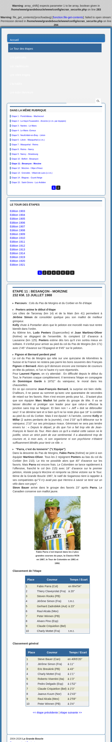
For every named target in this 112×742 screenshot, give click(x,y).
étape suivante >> (71, 712)
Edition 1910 (17, 237)
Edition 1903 (17, 211)
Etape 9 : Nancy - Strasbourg (25, 154)
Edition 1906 (17, 222)
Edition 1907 (17, 226)
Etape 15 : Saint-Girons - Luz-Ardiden (29, 182)
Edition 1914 (17, 253)
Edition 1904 (17, 214)
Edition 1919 (17, 257)
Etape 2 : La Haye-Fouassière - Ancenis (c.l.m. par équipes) (39, 121)
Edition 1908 (17, 230)
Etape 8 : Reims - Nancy (23, 149)
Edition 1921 (17, 264)
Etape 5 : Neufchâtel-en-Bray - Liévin (28, 135)
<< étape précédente (45, 712)
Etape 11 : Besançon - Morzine (26, 163)
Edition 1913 (17, 249)
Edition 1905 (17, 218)
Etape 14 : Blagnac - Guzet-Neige (27, 177)
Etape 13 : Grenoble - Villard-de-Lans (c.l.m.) (32, 173)
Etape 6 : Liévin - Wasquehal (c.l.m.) (28, 140)
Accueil (14, 39)
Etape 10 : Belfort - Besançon (25, 159)
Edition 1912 (17, 245)
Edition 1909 (17, 234)
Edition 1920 (17, 260)
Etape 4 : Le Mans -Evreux (24, 130)
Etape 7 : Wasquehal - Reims (25, 144)
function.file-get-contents (68, 17)
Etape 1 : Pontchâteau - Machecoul (28, 116)
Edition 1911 (17, 241)
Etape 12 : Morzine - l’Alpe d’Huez (27, 168)
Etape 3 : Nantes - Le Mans (24, 126)
